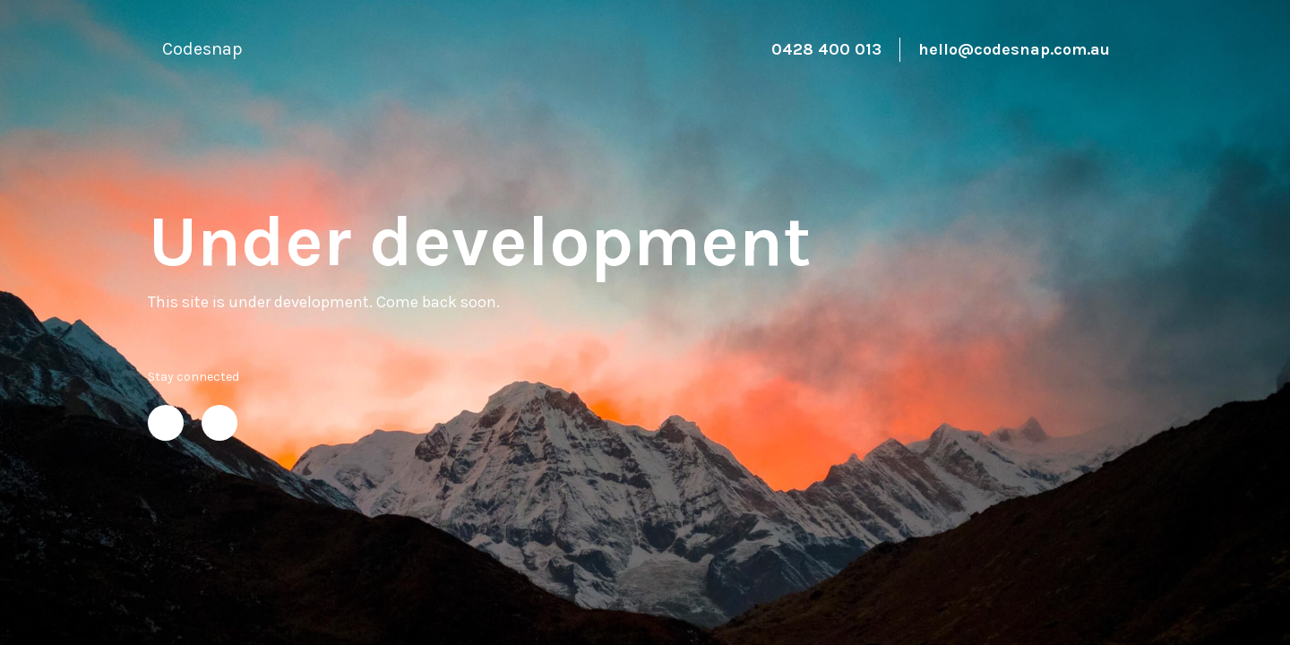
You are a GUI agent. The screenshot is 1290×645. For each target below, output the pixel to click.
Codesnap (202, 49)
